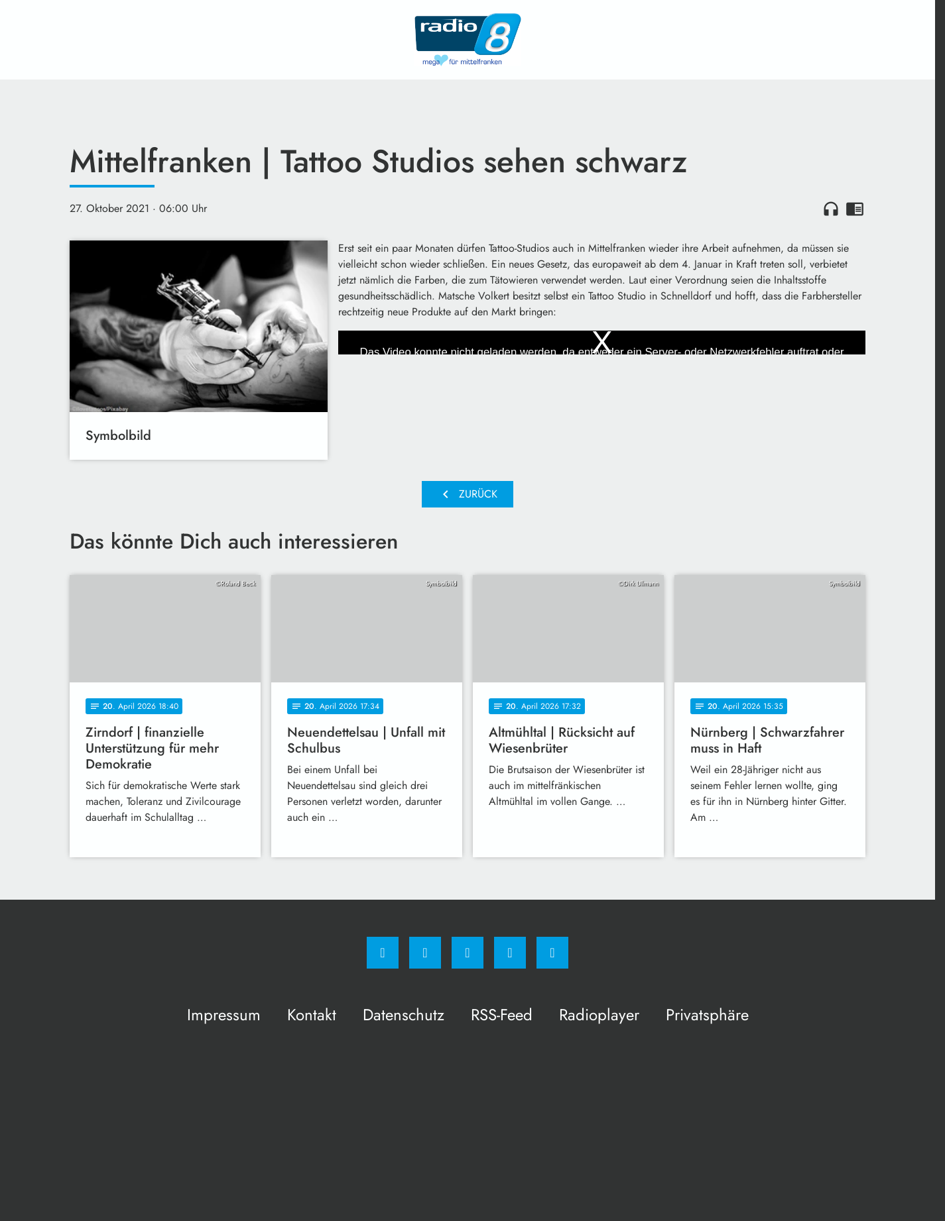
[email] (552, 953)
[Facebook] (383, 953)
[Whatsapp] (467, 953)
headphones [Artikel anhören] (831, 208)
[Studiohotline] (510, 953)
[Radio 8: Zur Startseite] (467, 39)
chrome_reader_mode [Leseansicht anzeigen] (855, 208)
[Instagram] (425, 953)
